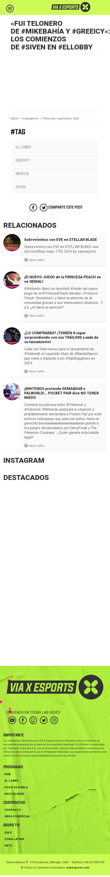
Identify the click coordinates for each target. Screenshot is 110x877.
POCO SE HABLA (16, 787)
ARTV (8, 845)
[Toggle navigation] (10, 9)
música (22, 174)
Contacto (12, 809)
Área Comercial (17, 816)
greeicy (22, 160)
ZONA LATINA (14, 839)
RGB (7, 774)
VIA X (8, 832)
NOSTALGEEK (14, 793)
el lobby (23, 147)
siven (21, 187)
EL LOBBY (11, 780)
